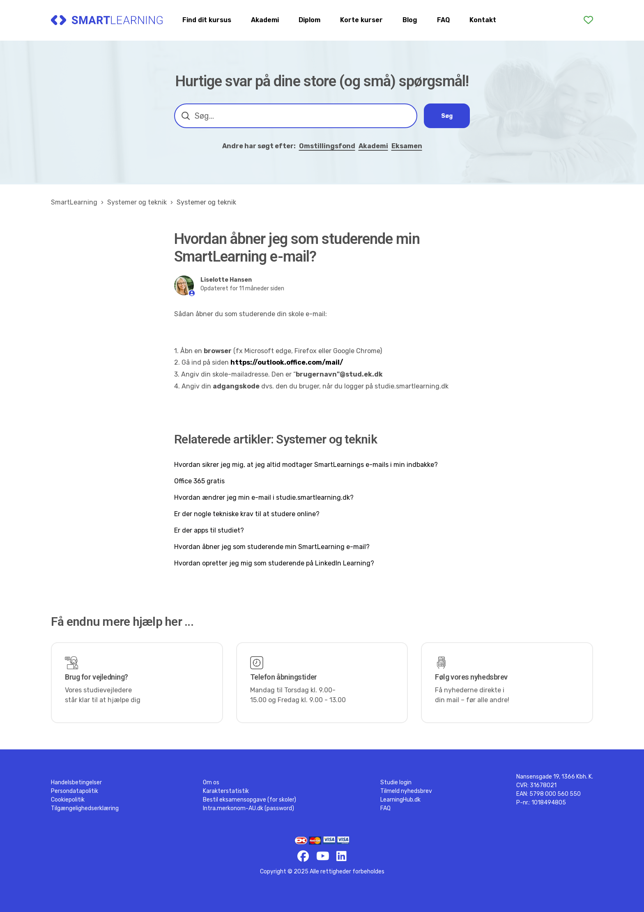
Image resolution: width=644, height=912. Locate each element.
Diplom (309, 20)
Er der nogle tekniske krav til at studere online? (247, 514)
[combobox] (295, 115)
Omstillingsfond (327, 146)
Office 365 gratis (199, 481)
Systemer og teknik (137, 202)
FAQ (443, 20)
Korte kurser (361, 20)
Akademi (265, 20)
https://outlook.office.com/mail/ (286, 362)
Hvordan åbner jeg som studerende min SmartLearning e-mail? (272, 547)
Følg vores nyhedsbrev (471, 677)
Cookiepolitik (68, 799)
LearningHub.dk (400, 799)
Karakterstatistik (226, 791)
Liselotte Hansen (226, 279)
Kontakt (482, 20)
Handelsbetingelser (76, 782)
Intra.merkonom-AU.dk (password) (248, 808)
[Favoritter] (588, 20)
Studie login (396, 782)
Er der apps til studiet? (209, 530)
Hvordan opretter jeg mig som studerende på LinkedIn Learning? (274, 563)
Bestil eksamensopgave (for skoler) (249, 799)
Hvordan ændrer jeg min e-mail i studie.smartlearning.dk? (264, 497)
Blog (409, 20)
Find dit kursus (206, 20)
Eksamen (406, 146)
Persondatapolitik (74, 791)
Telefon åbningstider (283, 677)
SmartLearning (74, 202)
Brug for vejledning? (96, 677)
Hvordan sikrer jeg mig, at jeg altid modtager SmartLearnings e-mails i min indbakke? (306, 465)
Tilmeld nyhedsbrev (406, 791)
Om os (211, 782)
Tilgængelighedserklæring (85, 808)
